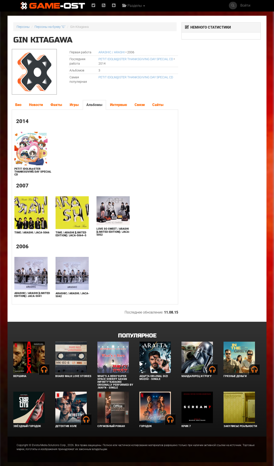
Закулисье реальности (240, 426)
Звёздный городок (27, 426)
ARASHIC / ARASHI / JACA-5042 (72, 295)
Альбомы (94, 105)
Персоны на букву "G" (50, 27)
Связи (140, 105)
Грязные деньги (235, 376)
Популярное (137, 336)
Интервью (118, 105)
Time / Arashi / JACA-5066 (31, 232)
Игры (74, 105)
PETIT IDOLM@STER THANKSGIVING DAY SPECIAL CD (135, 59)
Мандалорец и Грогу (196, 376)
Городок (145, 426)
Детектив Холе (66, 426)
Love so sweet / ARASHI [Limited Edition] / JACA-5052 (113, 231)
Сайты (158, 105)
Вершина (19, 376)
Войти (245, 5)
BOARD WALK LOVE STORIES (73, 376)
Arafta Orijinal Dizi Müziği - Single (153, 378)
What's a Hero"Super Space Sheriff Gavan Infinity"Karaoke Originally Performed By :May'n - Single (115, 382)
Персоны (23, 27)
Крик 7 (186, 426)
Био (18, 105)
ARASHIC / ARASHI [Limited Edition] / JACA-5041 (32, 295)
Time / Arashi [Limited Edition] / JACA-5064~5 (71, 234)
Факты (56, 105)
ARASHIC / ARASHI (111, 52)
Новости (36, 105)
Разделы (133, 6)
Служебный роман (111, 426)
